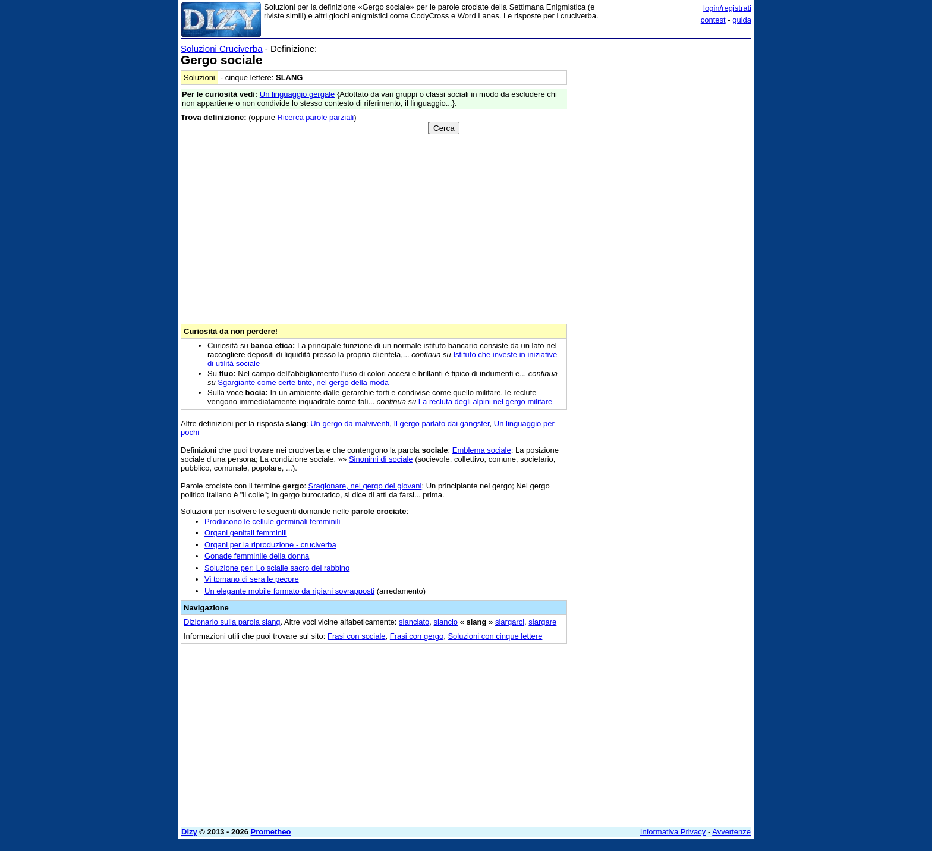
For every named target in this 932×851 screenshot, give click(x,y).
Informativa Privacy (673, 831)
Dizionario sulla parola (232, 621)
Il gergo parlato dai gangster (441, 423)
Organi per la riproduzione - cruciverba (270, 544)
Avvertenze (731, 831)
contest (713, 19)
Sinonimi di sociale (381, 459)
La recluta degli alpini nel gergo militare (485, 401)
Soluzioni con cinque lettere (495, 636)
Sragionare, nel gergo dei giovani (365, 485)
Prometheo (271, 831)
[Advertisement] (662, 221)
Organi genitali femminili (245, 532)
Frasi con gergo (416, 636)
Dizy (189, 831)
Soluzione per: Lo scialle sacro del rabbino (277, 567)
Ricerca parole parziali (316, 117)
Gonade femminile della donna (256, 555)
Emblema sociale (481, 450)
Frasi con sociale (357, 636)
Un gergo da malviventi (349, 423)
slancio (446, 621)
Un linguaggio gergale (297, 94)
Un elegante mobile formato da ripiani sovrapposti (289, 591)
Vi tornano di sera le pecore (251, 579)
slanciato (414, 621)
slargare (542, 621)
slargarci (509, 621)
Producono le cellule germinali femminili (272, 521)
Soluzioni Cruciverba (222, 48)
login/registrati (727, 8)
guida (741, 19)
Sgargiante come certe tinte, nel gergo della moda (303, 382)
